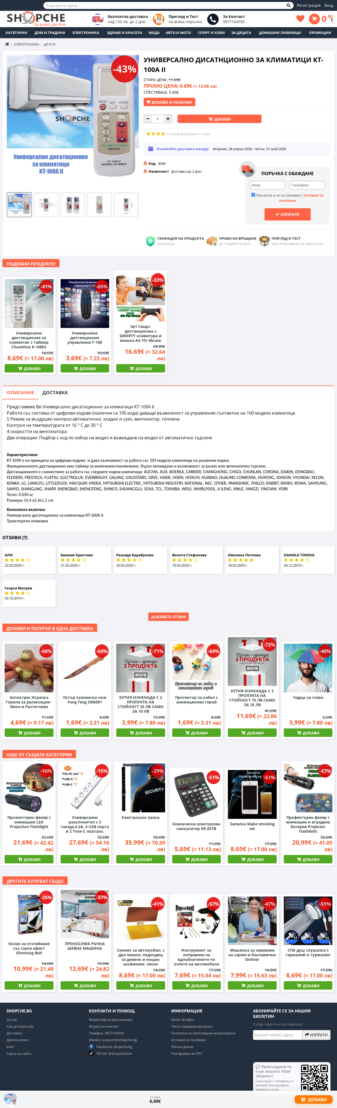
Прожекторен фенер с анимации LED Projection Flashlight (29, 822)
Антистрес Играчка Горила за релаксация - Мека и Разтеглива (29, 702)
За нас (12, 1019)
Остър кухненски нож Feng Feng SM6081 (84, 699)
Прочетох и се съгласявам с (287, 198)
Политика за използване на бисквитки (203, 1033)
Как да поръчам (20, 1026)
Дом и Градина (49, 32)
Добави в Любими (169, 102)
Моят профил (182, 1019)
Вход (329, 5)
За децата (241, 32)
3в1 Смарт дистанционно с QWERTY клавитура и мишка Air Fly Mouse (140, 333)
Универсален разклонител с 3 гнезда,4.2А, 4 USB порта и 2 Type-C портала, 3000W (85, 826)
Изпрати (288, 214)
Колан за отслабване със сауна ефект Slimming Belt (29, 948)
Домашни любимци (280, 32)
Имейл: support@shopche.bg (113, 1039)
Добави (222, 119)
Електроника (86, 32)
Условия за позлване (188, 1039)
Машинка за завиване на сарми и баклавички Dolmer (252, 955)
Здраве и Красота (124, 32)
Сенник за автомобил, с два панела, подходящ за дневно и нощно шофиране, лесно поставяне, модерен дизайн (141, 962)
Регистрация (309, 5)
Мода (154, 32)
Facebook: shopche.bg (110, 1046)
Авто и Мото (178, 32)
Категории (16, 32)
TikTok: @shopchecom (111, 1053)
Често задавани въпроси (192, 1026)
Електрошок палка (140, 817)
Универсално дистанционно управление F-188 (84, 338)
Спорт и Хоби (211, 32)
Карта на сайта (19, 1053)
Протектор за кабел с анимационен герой (196, 699)
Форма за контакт (104, 1026)
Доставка (55, 392)
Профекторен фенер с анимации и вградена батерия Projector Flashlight (308, 824)
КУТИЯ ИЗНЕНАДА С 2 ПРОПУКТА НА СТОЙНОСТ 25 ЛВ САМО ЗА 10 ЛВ (140, 704)
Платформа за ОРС (187, 1053)
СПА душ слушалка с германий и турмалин (308, 952)
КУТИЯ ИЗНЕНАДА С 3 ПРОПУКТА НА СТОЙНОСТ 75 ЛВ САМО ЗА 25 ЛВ (252, 698)
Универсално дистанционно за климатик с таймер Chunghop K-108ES (29, 340)
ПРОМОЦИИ (320, 32)
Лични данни (182, 1046)
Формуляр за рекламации (111, 1019)
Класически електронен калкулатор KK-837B (196, 826)
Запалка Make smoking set (252, 826)
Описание (20, 392)
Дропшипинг (18, 1039)
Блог (10, 1046)
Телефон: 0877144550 (106, 1033)
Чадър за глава (308, 697)
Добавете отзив (168, 616)
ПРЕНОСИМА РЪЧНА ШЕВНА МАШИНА (85, 946)
